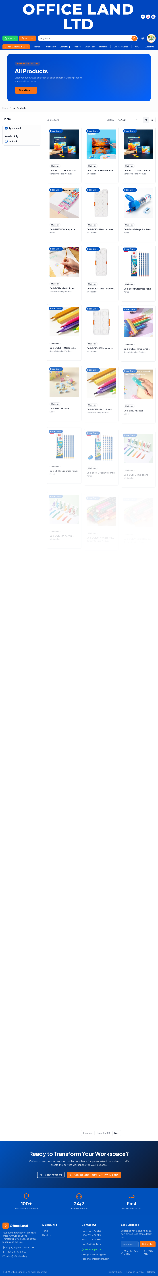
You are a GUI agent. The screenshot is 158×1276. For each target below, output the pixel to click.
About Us (149, 47)
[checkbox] (6, 128)
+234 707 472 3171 (91, 1239)
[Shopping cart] (142, 38)
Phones (77, 47)
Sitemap (151, 1272)
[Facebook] (143, 17)
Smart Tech (90, 47)
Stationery (51, 47)
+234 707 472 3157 (91, 1235)
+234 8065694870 (91, 1243)
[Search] (134, 38)
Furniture (103, 47)
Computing (65, 47)
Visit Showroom (51, 1174)
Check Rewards (121, 47)
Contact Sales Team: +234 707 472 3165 (93, 1174)
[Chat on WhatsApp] (10, 38)
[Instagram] (148, 17)
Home (37, 47)
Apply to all (15, 128)
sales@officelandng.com (93, 1254)
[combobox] (128, 120)
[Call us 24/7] (27, 38)
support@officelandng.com (95, 1258)
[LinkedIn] (153, 17)
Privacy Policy (115, 1272)
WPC (137, 47)
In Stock (13, 141)
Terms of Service (135, 1272)
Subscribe (147, 1244)
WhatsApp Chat (91, 1249)
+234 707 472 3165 (91, 1230)
